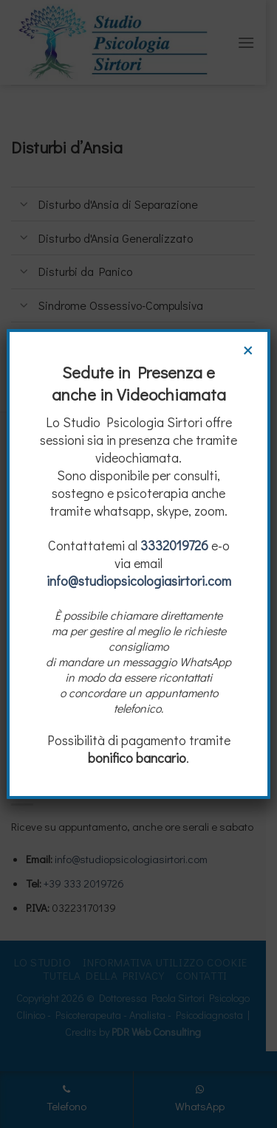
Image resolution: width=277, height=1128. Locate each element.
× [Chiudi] (248, 349)
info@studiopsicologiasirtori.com (139, 580)
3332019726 (174, 545)
